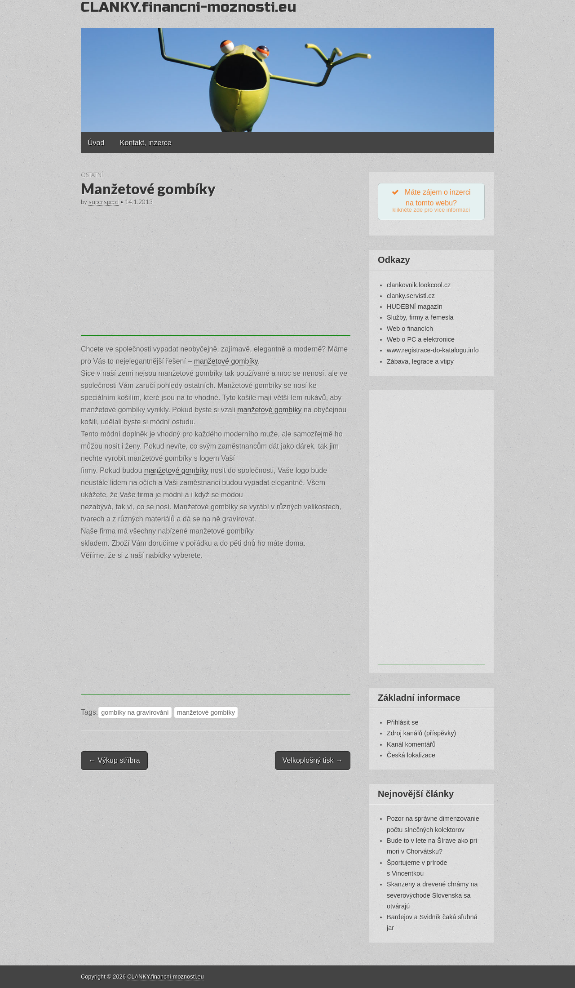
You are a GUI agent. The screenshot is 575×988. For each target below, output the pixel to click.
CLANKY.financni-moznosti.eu (165, 976)
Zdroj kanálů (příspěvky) (421, 733)
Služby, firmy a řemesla (420, 317)
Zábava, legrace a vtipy (420, 361)
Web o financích (410, 328)
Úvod (96, 143)
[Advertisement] (215, 273)
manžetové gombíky (226, 361)
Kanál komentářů (411, 744)
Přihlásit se (402, 722)
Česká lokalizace (411, 755)
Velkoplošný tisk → (313, 760)
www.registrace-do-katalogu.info (433, 350)
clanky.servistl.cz (411, 295)
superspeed (103, 201)
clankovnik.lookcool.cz (419, 285)
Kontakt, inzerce (146, 143)
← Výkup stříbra (114, 760)
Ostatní (92, 174)
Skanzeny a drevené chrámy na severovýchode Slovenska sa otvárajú (432, 895)
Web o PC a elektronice (421, 339)
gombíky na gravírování (134, 712)
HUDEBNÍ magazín (414, 306)
